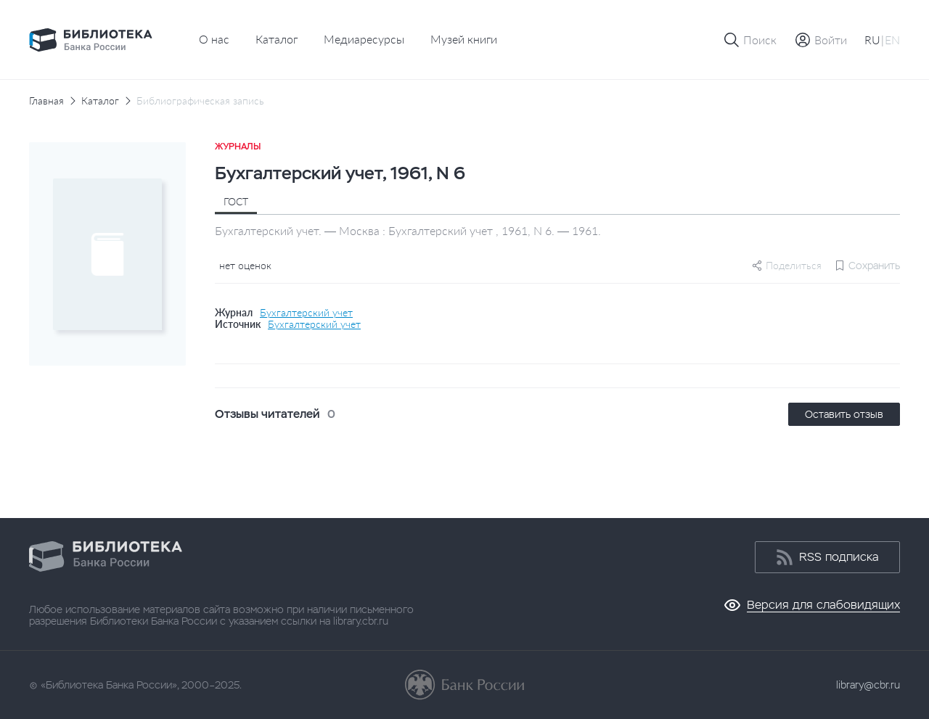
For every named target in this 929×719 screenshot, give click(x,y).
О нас (214, 39)
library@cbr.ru (868, 684)
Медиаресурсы (364, 39)
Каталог (276, 39)
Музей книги (463, 39)
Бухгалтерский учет (306, 313)
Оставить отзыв (844, 414)
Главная (46, 101)
